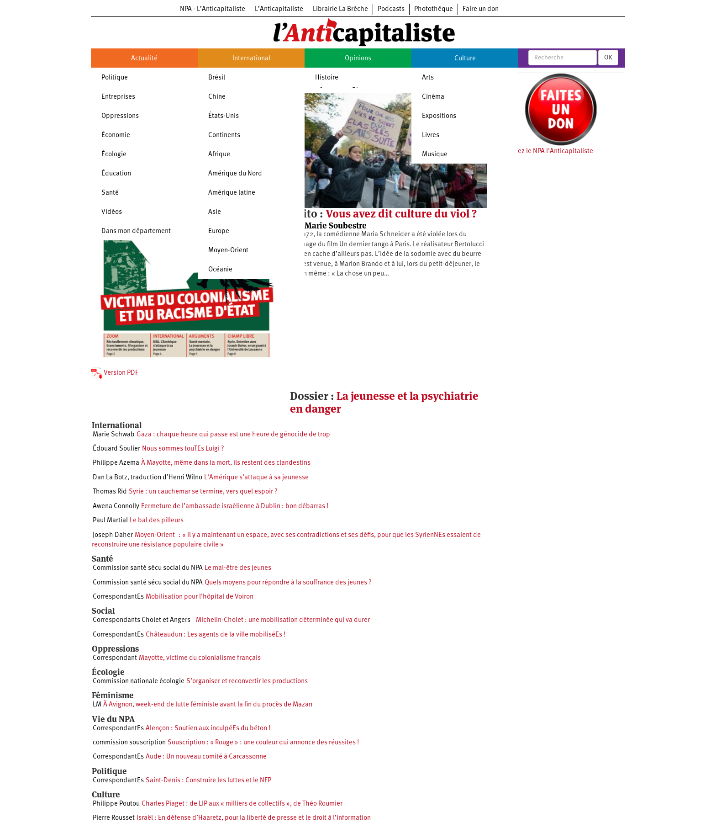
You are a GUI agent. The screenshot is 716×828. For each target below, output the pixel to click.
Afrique (219, 154)
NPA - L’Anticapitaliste (212, 9)
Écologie (113, 154)
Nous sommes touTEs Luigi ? (183, 449)
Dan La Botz (110, 477)
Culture (465, 58)
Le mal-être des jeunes (238, 568)
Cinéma (433, 97)
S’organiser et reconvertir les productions (247, 681)
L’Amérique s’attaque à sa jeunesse (256, 477)
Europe (218, 231)
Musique (435, 154)
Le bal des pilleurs (157, 520)
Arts (428, 77)
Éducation (116, 173)
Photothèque (433, 9)
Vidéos (111, 212)
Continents (224, 135)
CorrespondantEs (118, 597)
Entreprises (118, 97)
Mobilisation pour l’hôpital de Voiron (199, 597)
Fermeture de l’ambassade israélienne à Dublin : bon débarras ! (234, 506)
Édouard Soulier (116, 449)
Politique (114, 77)
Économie (115, 135)
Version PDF (114, 373)
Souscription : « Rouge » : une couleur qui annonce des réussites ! (263, 742)
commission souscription (129, 742)
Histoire (326, 77)
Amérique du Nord (235, 173)
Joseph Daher (113, 535)
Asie (214, 212)
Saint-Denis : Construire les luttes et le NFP (208, 780)
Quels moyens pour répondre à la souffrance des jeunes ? (288, 582)
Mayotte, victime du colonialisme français (200, 658)
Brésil (216, 77)
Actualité (144, 58)
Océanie (220, 269)
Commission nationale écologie (138, 681)
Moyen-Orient (228, 250)
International (251, 58)
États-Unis (223, 116)
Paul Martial (110, 520)
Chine (217, 97)
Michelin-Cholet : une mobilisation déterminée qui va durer (281, 620)
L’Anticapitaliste (279, 9)
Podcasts (391, 9)
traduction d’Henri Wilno (166, 477)
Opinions (358, 58)
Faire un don (481, 9)
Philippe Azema (116, 463)
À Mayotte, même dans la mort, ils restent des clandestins (226, 463)
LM (97, 704)
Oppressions (120, 116)
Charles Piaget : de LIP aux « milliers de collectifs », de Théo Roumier (242, 804)
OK (608, 57)
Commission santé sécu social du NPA (148, 568)
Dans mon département (136, 231)
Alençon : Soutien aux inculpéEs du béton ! (208, 728)
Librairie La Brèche (340, 9)
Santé (110, 193)
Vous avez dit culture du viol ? (401, 214)
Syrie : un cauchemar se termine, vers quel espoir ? (203, 491)
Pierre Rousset (114, 818)
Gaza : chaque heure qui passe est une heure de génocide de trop (233, 434)
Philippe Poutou (116, 804)
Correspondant (115, 658)
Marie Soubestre (336, 225)
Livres (430, 135)
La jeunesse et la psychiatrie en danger (384, 402)
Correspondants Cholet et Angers (141, 620)
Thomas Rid (110, 491)
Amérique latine (231, 193)
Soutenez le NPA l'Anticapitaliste (545, 151)
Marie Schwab (114, 434)
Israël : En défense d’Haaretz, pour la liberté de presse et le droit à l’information (254, 818)
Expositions (439, 116)
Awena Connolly (116, 506)
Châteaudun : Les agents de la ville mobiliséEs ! (215, 635)
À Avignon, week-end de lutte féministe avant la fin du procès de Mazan (207, 704)
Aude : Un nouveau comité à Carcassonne (206, 757)
